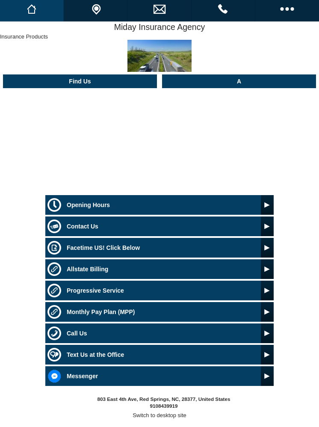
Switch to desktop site (159, 415)
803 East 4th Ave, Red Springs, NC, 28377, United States (163, 399)
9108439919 (163, 406)
